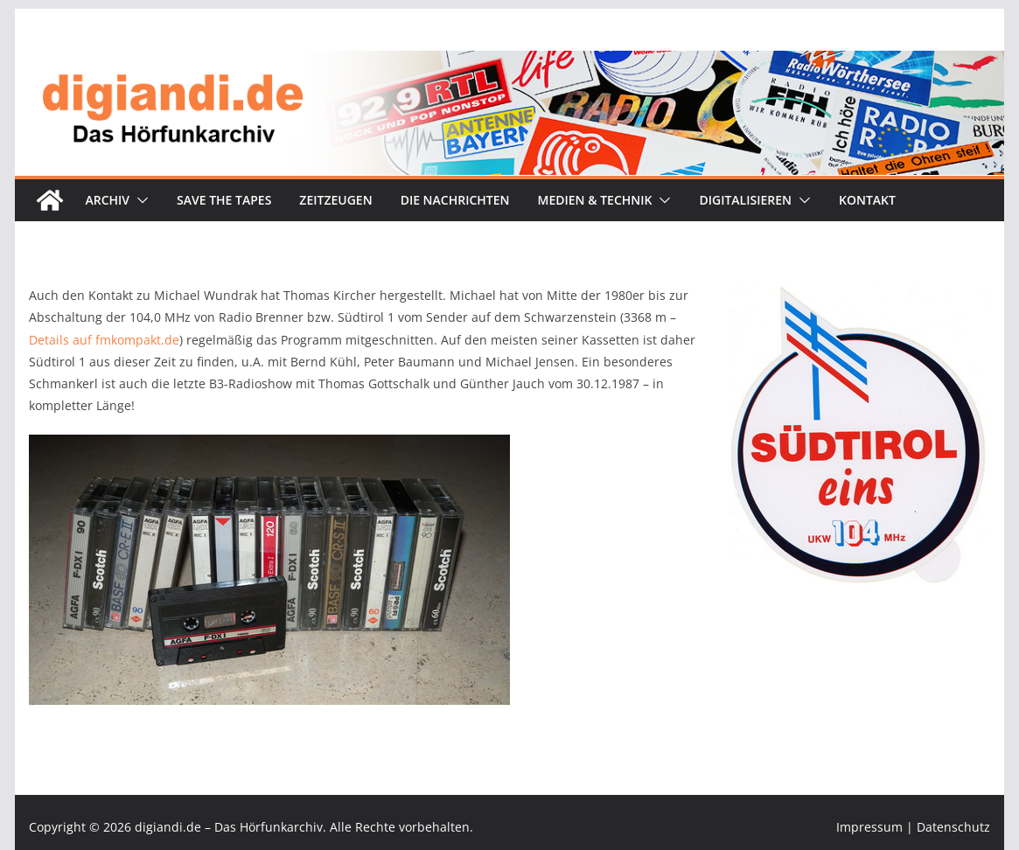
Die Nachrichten (455, 200)
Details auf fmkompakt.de (104, 339)
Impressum (869, 827)
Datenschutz (953, 827)
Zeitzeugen (335, 200)
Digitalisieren (745, 200)
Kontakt (867, 200)
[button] (139, 200)
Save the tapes (224, 200)
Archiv (107, 200)
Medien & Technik (595, 200)
